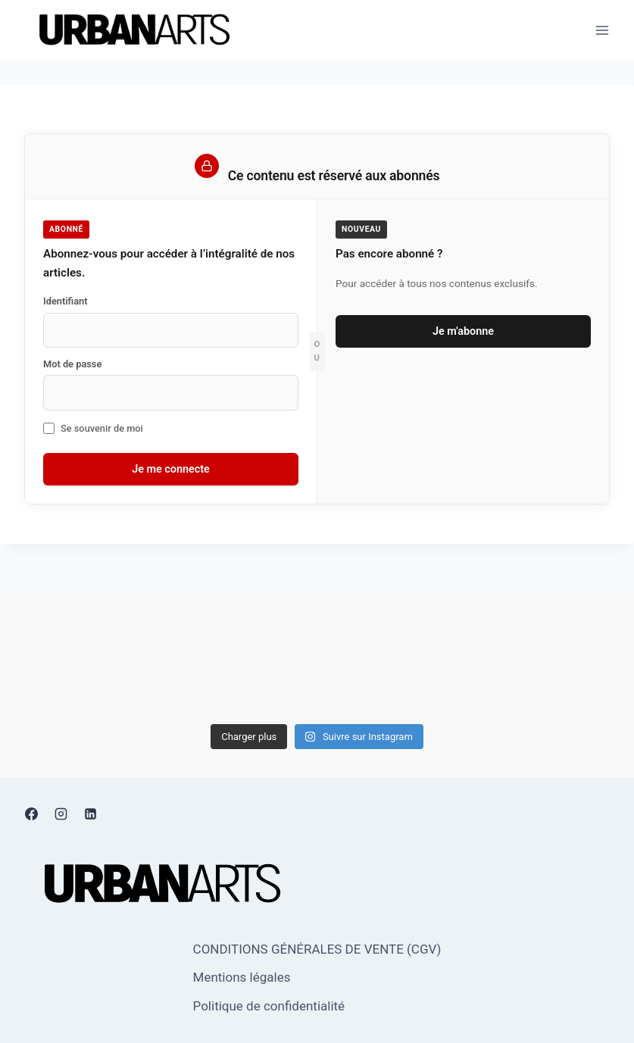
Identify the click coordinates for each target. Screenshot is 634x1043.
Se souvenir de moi (93, 429)
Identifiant (65, 301)
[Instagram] (60, 813)
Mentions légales (242, 977)
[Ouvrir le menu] (602, 30)
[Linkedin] (90, 813)
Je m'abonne (463, 331)
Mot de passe (72, 364)
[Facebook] (31, 813)
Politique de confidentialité (269, 1005)
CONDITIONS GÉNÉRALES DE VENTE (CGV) (317, 949)
